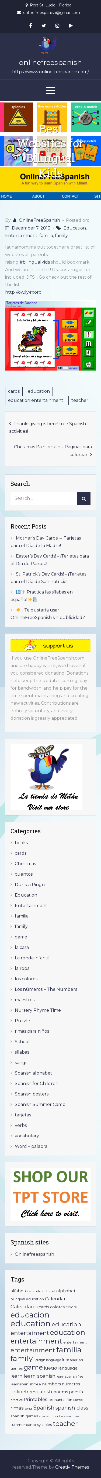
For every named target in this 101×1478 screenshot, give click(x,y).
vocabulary (27, 1135)
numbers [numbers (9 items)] (51, 1383)
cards (14, 391)
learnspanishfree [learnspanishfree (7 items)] (26, 1384)
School (22, 1041)
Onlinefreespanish (34, 1254)
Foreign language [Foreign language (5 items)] (47, 1360)
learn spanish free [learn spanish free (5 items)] (70, 1376)
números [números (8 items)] (71, 1384)
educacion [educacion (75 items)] (30, 1314)
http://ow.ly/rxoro (23, 292)
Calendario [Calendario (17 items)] (24, 1307)
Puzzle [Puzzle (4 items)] (78, 1400)
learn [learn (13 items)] (17, 1376)
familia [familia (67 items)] (69, 1349)
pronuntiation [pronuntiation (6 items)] (60, 1400)
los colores (26, 978)
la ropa (22, 968)
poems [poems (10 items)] (60, 1391)
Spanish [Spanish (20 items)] (43, 1407)
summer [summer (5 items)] (73, 1416)
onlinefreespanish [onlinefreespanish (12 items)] (31, 1391)
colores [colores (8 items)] (57, 1307)
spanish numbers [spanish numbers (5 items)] (52, 1416)
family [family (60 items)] (22, 1358)
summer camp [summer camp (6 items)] (23, 1425)
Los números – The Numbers (46, 989)
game (21, 937)
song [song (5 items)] (28, 1408)
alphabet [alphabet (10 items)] (65, 1290)
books (21, 842)
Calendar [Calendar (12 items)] (55, 1298)
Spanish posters (31, 1094)
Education (75, 228)
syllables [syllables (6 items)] (44, 1425)
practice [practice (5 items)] (17, 1400)
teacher (79, 400)
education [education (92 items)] (31, 1323)
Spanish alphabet (33, 1073)
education (39, 391)
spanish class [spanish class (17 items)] (71, 1408)
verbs (21, 1125)
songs (21, 1062)
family (61, 235)
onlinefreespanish (50, 62)
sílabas (22, 1052)
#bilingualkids (35, 262)
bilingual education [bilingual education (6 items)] (27, 1299)
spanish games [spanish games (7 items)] (24, 1416)
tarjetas (23, 1114)
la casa (22, 947)
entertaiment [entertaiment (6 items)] (75, 1342)
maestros (24, 999)
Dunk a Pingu (30, 884)
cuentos (24, 874)
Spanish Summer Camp (40, 1104)
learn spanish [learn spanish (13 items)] (39, 1376)
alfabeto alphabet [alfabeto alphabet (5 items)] (42, 1291)
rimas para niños (32, 1031)
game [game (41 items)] (33, 1367)
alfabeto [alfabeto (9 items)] (19, 1290)
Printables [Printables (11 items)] (35, 1399)
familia (46, 235)
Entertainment (21, 235)
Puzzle (22, 1020)
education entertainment (35, 400)
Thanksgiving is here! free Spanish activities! (47, 427)
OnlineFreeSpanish (39, 220)
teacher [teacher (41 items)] (65, 1424)
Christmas (25, 863)
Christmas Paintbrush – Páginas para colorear (53, 450)
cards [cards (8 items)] (44, 1307)
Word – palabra (31, 1146)
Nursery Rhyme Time (38, 1010)
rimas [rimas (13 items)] (17, 1408)
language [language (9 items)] (68, 1368)
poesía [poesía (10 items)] (76, 1391)
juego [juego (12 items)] (50, 1368)
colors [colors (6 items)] (71, 1307)
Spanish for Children (36, 1083)
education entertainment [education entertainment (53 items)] (48, 1336)
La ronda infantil (32, 957)
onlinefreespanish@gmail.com (51, 12)
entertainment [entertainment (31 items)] (33, 1350)
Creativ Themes (72, 1467)
